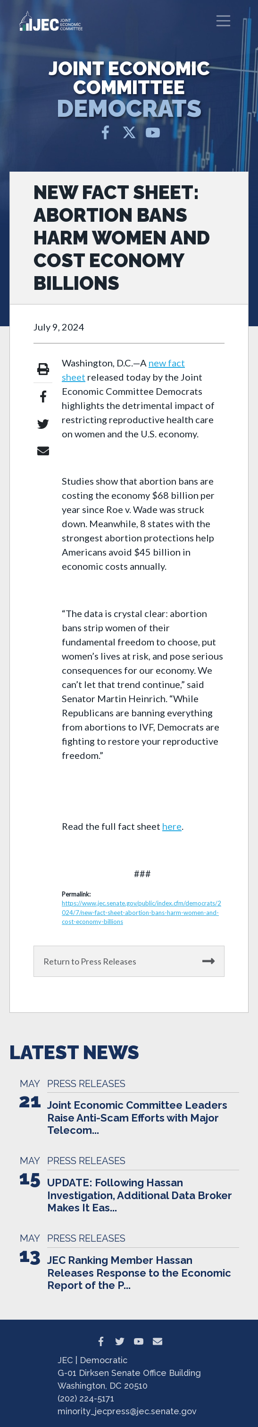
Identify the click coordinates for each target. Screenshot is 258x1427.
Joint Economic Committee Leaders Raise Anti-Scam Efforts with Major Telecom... (137, 1117)
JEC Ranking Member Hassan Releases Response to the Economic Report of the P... (139, 1272)
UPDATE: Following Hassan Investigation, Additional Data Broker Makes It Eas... (139, 1195)
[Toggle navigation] (224, 20)
